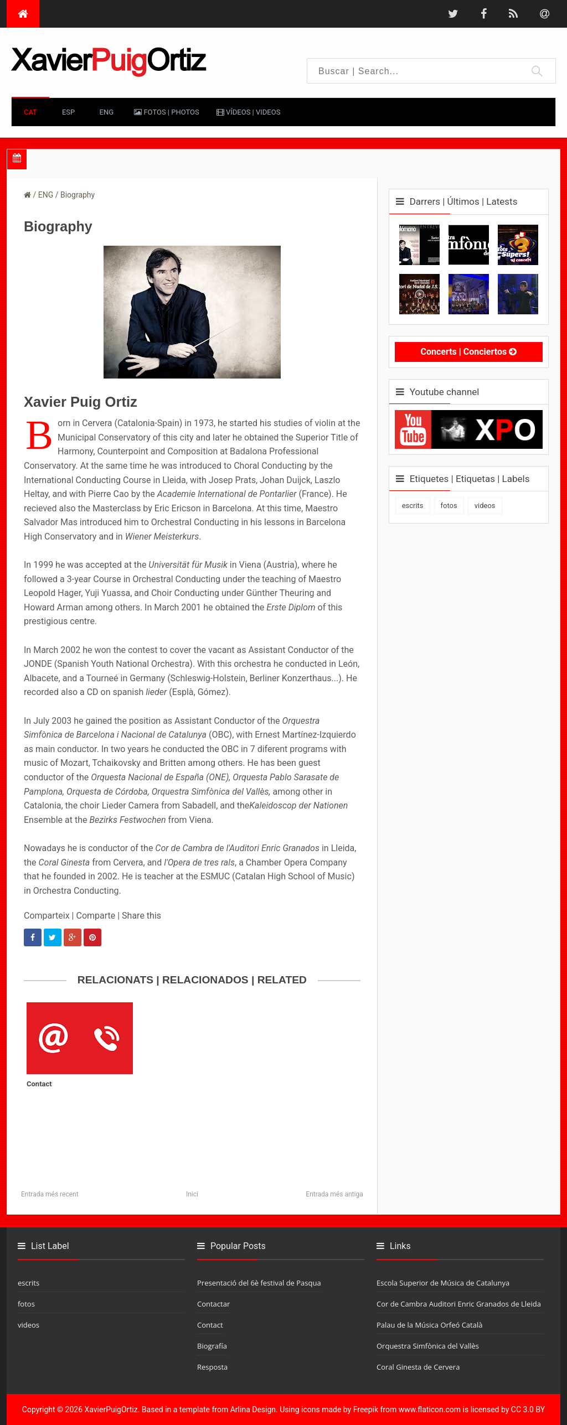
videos (485, 505)
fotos (449, 505)
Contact (39, 1084)
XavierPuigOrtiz (111, 1409)
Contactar (213, 1304)
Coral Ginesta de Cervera (418, 1367)
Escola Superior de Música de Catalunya (443, 1283)
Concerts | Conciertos (468, 351)
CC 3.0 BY (528, 1409)
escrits (413, 505)
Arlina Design (253, 1409)
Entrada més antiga (334, 1194)
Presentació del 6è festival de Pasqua (259, 1283)
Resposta (212, 1367)
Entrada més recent (50, 1194)
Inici (192, 1194)
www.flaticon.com (430, 1409)
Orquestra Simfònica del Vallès (428, 1346)
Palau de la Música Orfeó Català (429, 1325)
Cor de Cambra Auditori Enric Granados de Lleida (459, 1304)
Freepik (365, 1409)
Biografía (212, 1346)
